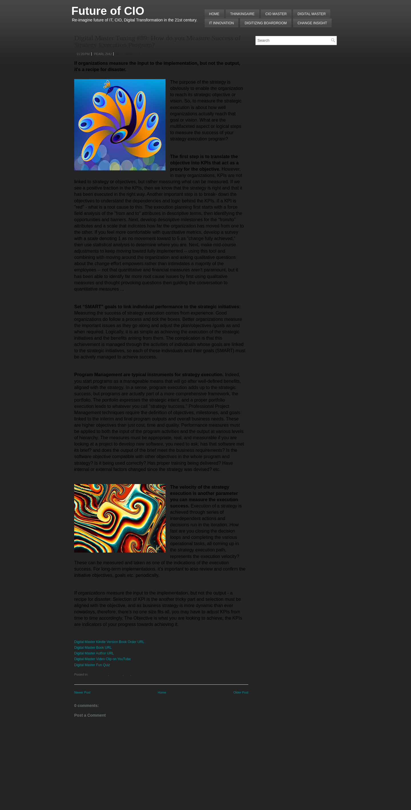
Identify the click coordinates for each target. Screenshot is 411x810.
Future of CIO (107, 11)
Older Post (240, 692)
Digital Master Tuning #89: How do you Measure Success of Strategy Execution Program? (157, 41)
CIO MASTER (276, 14)
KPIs (127, 674)
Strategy (137, 674)
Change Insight (312, 23)
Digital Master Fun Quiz (92, 665)
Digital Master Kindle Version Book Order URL (109, 642)
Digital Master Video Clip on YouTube (102, 659)
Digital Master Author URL (94, 653)
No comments (128, 54)
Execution (116, 674)
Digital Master (312, 14)
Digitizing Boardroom (266, 23)
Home (214, 14)
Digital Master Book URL (93, 648)
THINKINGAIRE (242, 14)
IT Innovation (221, 23)
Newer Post (82, 692)
